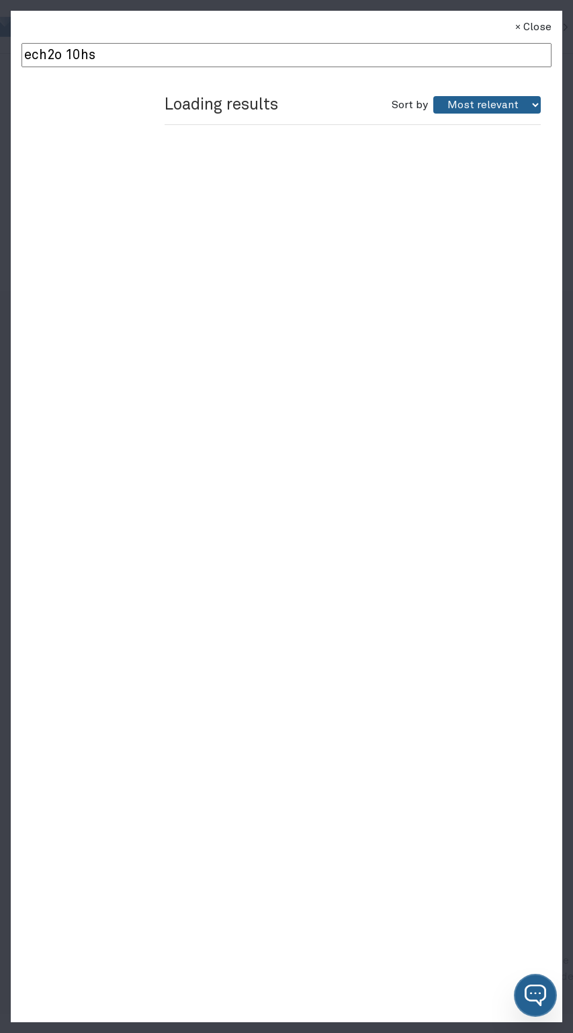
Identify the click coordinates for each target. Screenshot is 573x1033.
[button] (535, 995)
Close (532, 27)
